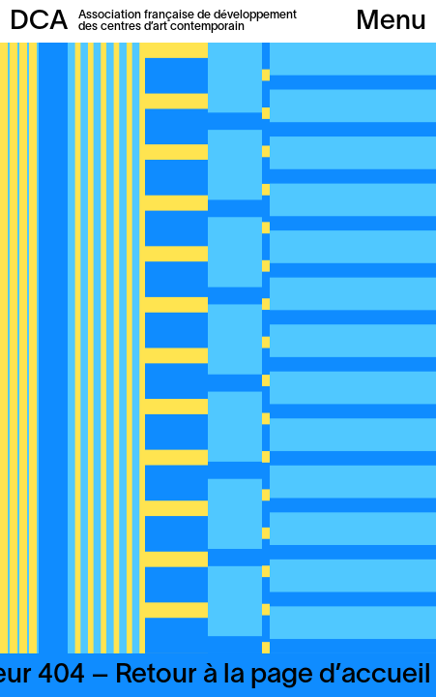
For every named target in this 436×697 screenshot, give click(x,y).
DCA (39, 22)
